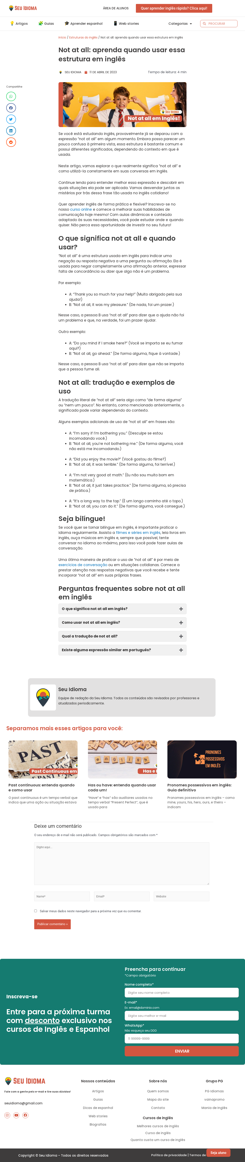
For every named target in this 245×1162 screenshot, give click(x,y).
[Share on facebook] (11, 108)
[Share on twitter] (11, 119)
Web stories (98, 1115)
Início (62, 37)
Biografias (98, 1123)
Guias (98, 1098)
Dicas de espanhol (98, 1106)
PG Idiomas (214, 1090)
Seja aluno (218, 1152)
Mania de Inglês (214, 1106)
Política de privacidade (168, 1155)
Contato (158, 1106)
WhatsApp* (141, 1027)
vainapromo (214, 1098)
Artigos (98, 1090)
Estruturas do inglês (83, 37)
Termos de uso (202, 1155)
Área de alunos (116, 8)
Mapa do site (158, 1098)
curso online (81, 209)
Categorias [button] (180, 23)
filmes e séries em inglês (138, 532)
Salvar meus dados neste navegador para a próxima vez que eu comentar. (90, 916)
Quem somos (158, 1090)
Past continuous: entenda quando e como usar (42, 787)
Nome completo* (139, 983)
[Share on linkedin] (11, 130)
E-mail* (142, 1004)
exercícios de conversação (83, 564)
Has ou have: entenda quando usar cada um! (122, 787)
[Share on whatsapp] (11, 96)
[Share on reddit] (11, 142)
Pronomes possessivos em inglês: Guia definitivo (199, 787)
